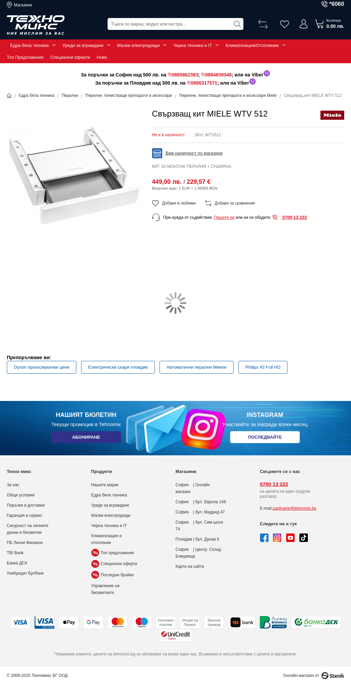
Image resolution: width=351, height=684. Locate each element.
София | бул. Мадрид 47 (200, 512)
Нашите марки (105, 485)
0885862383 (185, 74)
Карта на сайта (190, 566)
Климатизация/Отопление (252, 45)
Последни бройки (112, 575)
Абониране (86, 438)
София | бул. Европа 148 (201, 501)
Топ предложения (112, 552)
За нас (13, 485)
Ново (102, 57)
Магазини (23, 5)
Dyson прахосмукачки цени (41, 367)
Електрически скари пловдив (118, 367)
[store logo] (35, 25)
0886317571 (204, 83)
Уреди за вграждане (83, 45)
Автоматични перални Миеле (196, 367)
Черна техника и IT (192, 45)
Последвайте (265, 438)
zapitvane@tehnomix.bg (294, 508)
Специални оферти (70, 57)
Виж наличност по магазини (194, 153)
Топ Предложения (25, 57)
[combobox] (175, 24)
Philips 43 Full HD (262, 367)
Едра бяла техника (29, 45)
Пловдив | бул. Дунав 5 (197, 539)
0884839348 (218, 74)
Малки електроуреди (138, 45)
